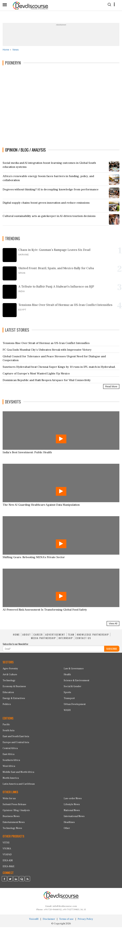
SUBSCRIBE (111, 649)
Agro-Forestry (10, 669)
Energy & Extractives (14, 699)
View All (113, 624)
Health (67, 675)
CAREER (38, 635)
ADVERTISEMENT (55, 635)
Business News (11, 817)
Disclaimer (49, 920)
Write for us (9, 799)
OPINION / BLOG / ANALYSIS (25, 150)
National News (72, 811)
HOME (16, 635)
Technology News (12, 828)
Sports (67, 693)
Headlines (69, 823)
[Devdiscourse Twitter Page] (10, 880)
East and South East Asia (16, 737)
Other (67, 828)
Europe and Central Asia (16, 743)
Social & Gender (72, 687)
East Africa (8, 755)
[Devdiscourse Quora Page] (21, 880)
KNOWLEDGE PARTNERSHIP (93, 635)
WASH (67, 710)
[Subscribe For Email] (53, 649)
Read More (111, 387)
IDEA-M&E (8, 867)
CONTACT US (83, 639)
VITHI (6, 843)
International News (74, 817)
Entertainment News (14, 823)
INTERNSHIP (65, 639)
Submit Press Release (14, 805)
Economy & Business (14, 687)
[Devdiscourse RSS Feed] (27, 880)
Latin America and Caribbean (19, 784)
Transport (69, 699)
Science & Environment (76, 681)
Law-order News (73, 799)
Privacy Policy (85, 920)
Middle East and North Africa (18, 773)
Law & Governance (74, 669)
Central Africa (10, 749)
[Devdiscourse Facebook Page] (4, 880)
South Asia (8, 731)
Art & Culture (10, 675)
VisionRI (34, 920)
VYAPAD (7, 855)
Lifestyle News (72, 805)
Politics (7, 705)
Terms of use (66, 920)
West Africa (9, 767)
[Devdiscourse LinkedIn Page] (16, 880)
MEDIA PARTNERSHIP (43, 639)
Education (8, 693)
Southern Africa (11, 761)
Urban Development (75, 705)
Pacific (6, 725)
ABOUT (26, 635)
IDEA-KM (8, 861)
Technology (9, 681)
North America (11, 778)
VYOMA (7, 849)
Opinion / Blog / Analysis (16, 811)
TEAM (71, 635)
